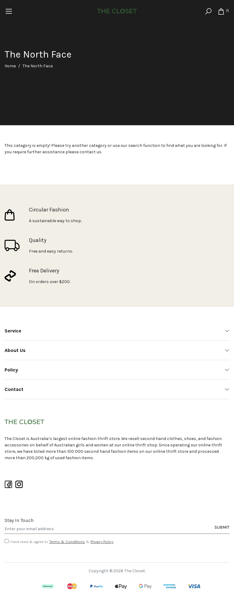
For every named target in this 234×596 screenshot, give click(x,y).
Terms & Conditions (67, 541)
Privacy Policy (101, 541)
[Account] (227, 12)
